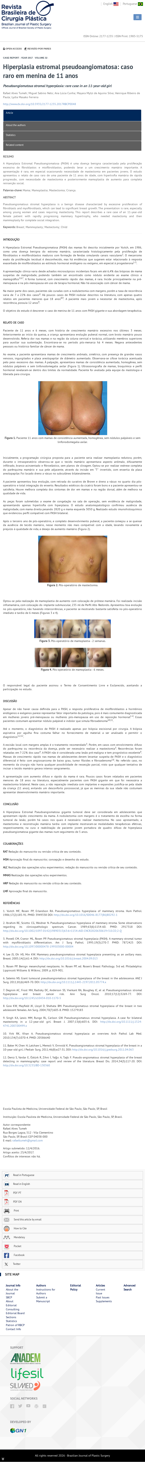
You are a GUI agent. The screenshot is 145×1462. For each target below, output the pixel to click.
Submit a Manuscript (43, 1299)
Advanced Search (129, 1287)
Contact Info (13, 1329)
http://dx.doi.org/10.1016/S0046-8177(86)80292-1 (85, 915)
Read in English (16, 1183)
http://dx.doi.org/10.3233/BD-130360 (26, 1065)
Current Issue (100, 1291)
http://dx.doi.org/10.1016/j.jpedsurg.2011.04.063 (103, 1049)
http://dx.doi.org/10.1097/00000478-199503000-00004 (38, 946)
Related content (14, 144)
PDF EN (12, 1201)
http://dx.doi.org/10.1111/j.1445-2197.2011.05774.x (73, 982)
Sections (11, 1317)
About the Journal (12, 1291)
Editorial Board (15, 1313)
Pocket (12, 1246)
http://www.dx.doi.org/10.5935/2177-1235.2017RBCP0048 (39, 104)
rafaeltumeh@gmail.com (27, 1140)
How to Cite (15, 1228)
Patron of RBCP (15, 1325)
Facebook (13, 1255)
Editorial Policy (75, 1287)
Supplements (104, 1301)
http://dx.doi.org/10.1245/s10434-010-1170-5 (32, 998)
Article (9, 112)
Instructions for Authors (45, 1291)
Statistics (10, 135)
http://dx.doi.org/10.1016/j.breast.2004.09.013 (68, 958)
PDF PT (12, 1192)
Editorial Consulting (12, 1307)
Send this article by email (22, 1219)
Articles (100, 1285)
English (111, 4)
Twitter (11, 1263)
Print (11, 1210)
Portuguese (133, 4)
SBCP (9, 1297)
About (9, 1301)
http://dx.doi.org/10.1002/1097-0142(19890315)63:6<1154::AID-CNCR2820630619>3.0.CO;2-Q (62, 931)
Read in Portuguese (18, 1175)
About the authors (15, 125)
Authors (41, 1285)
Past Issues (102, 1297)
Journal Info (13, 1285)
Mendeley (14, 1237)
